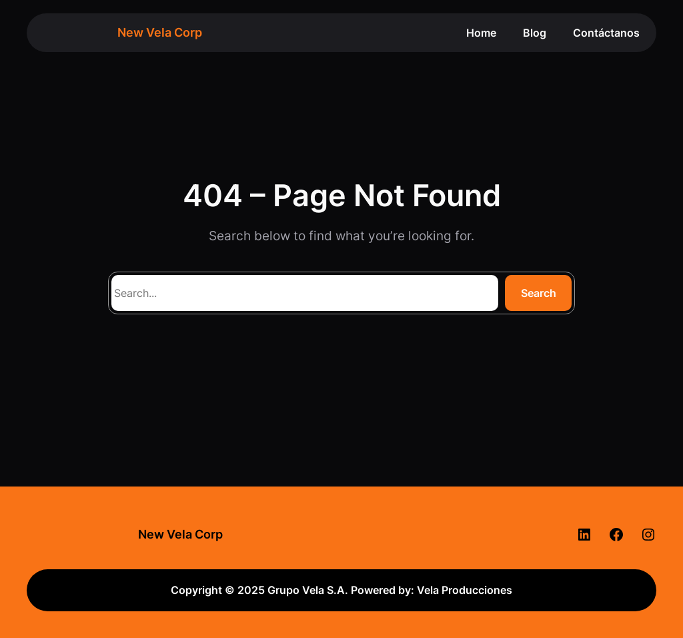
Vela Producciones (464, 590)
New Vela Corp (159, 32)
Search (538, 293)
